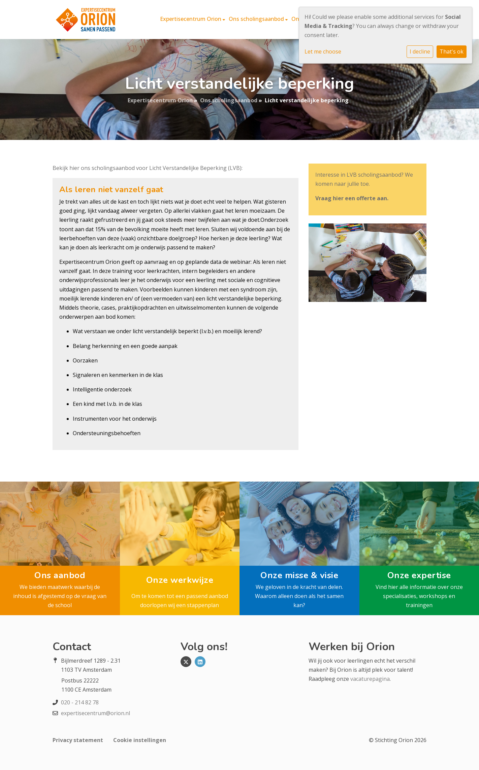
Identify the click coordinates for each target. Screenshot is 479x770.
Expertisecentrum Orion (191, 19)
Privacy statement (78, 740)
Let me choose (323, 51)
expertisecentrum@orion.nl (95, 713)
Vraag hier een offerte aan (351, 198)
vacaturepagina (370, 678)
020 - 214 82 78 (80, 702)
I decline (420, 51)
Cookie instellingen (139, 740)
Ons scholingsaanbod (257, 19)
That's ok (452, 51)
